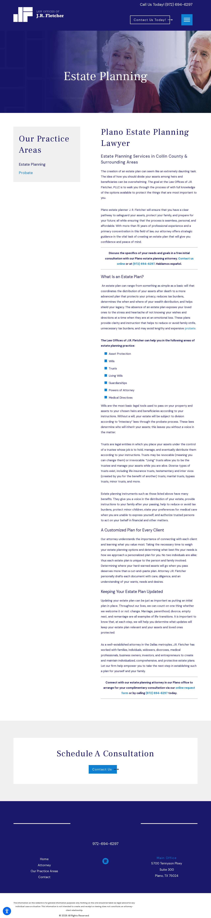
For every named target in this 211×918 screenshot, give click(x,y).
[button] (7, 911)
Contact (44, 877)
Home (44, 859)
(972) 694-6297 (179, 5)
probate (190, 328)
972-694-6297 (105, 843)
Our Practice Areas (44, 871)
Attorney (44, 865)
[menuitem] (47, 164)
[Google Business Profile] (105, 861)
